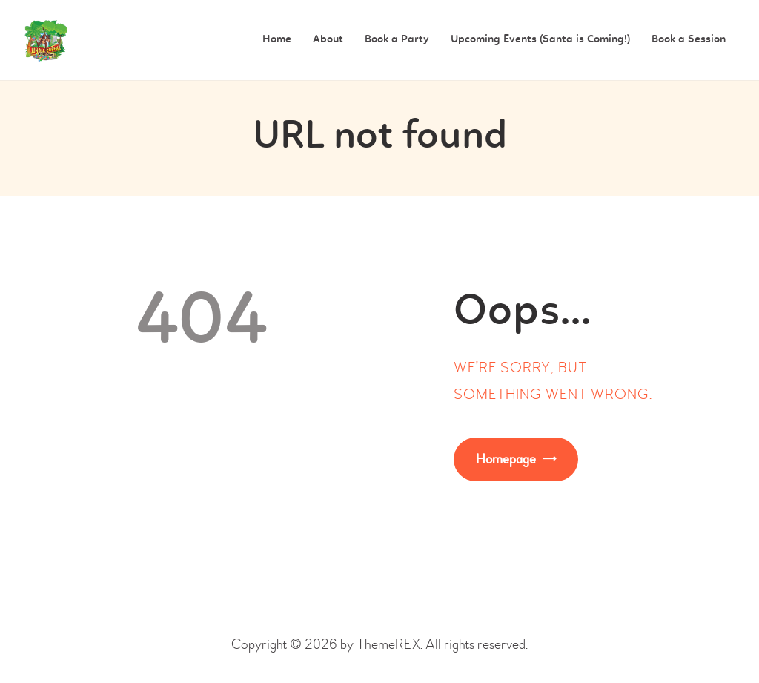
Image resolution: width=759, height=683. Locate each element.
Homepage (506, 459)
